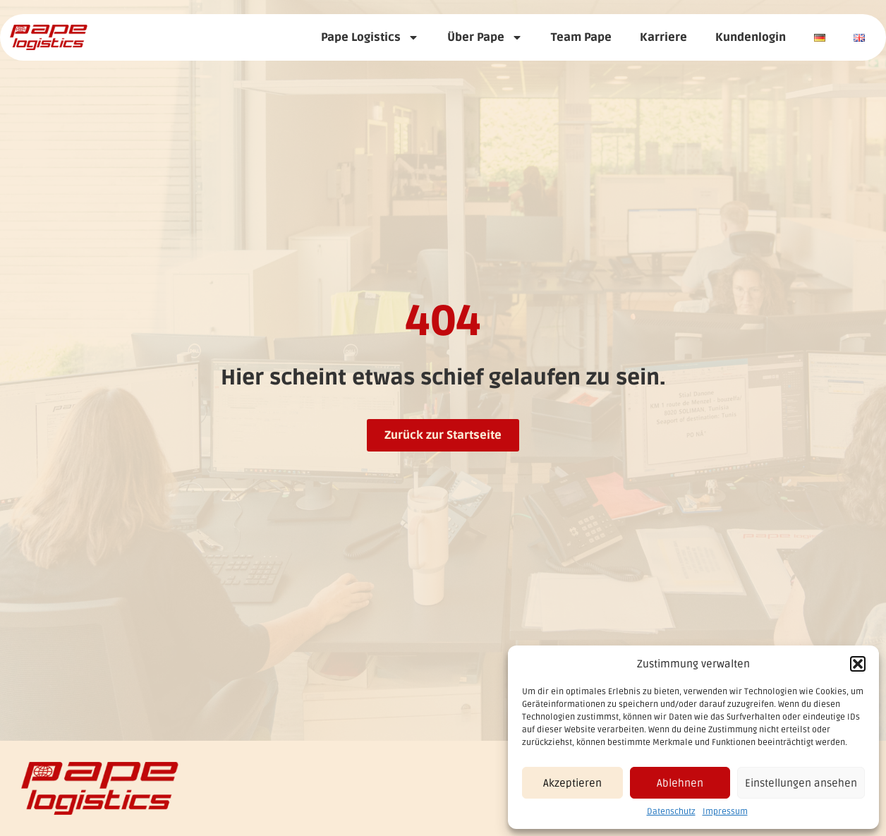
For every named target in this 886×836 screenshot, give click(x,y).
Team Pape (581, 37)
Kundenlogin (750, 37)
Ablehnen (680, 783)
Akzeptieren (572, 783)
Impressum (725, 811)
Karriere (663, 37)
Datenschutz (671, 811)
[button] (858, 664)
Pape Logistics (370, 37)
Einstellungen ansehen (801, 783)
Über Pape (485, 37)
